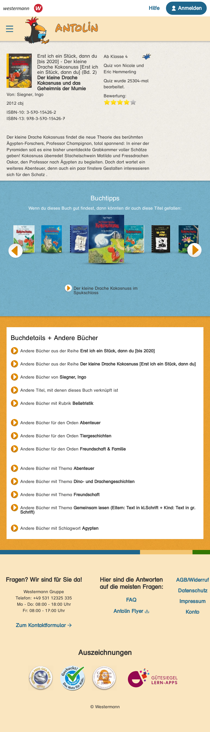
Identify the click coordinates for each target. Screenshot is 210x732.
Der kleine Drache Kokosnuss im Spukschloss (106, 289)
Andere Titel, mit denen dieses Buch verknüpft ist (69, 390)
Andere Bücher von (53, 377)
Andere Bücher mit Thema (57, 468)
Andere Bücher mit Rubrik (56, 403)
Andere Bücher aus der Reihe (87, 350)
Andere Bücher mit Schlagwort (59, 528)
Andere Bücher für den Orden (60, 422)
